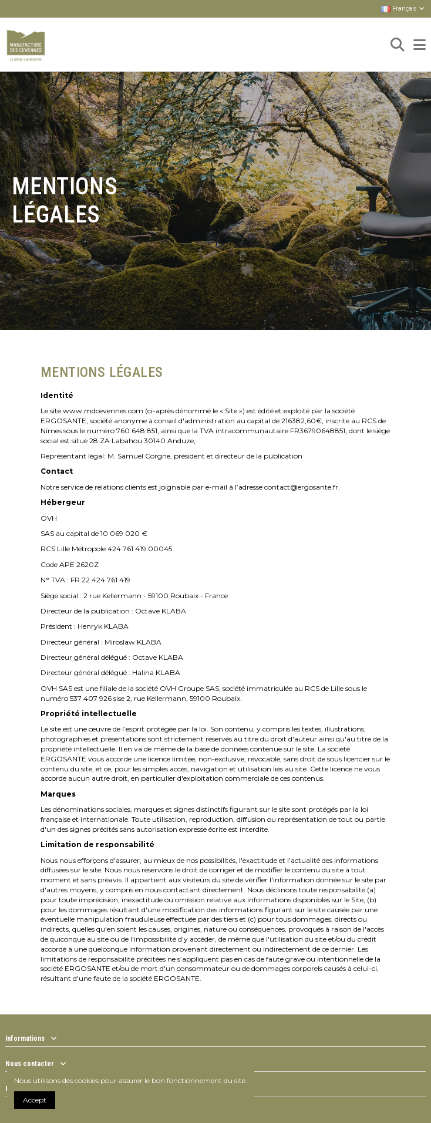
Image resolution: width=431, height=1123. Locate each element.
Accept (34, 1099)
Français (403, 8)
